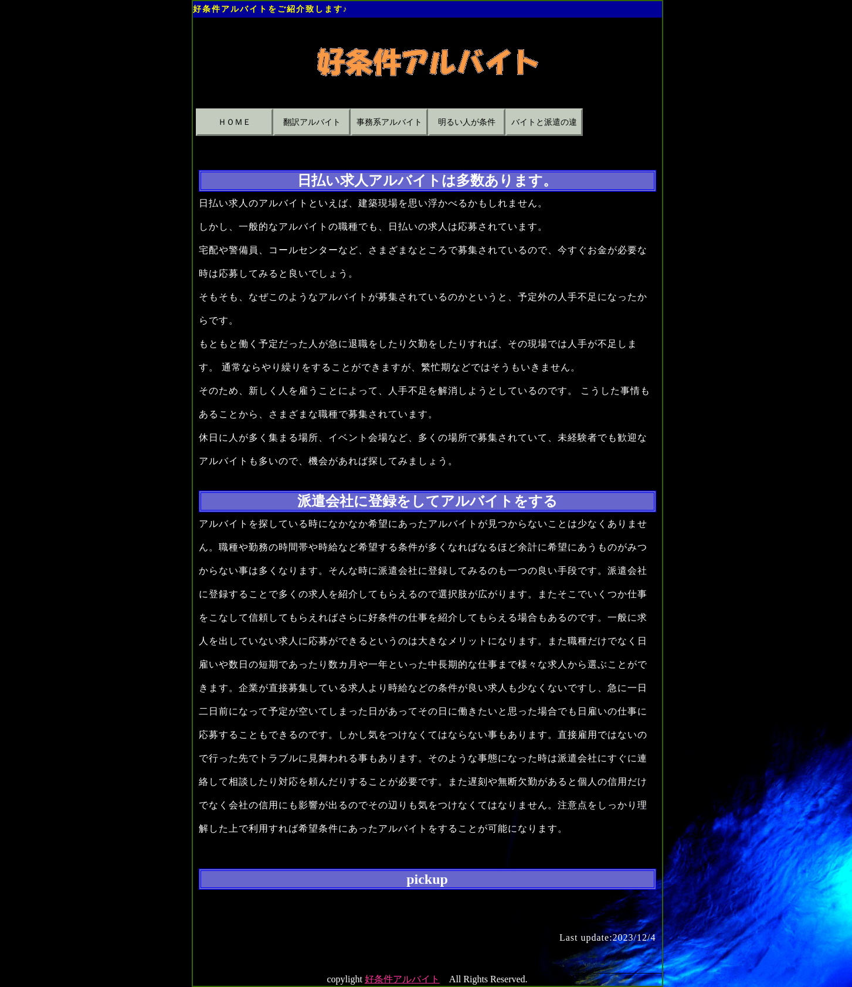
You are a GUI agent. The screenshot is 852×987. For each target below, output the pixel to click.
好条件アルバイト (402, 979)
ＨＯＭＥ (234, 122)
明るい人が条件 (466, 122)
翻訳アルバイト (312, 122)
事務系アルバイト (389, 122)
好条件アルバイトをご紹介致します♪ (270, 9)
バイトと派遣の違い (544, 127)
